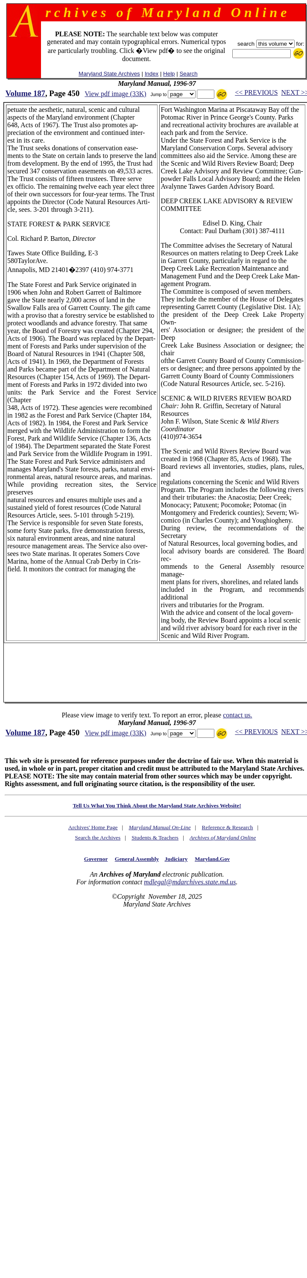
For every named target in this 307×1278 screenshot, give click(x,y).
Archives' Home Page (93, 827)
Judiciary (175, 859)
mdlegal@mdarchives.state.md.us (190, 882)
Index (152, 73)
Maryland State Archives (109, 73)
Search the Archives (98, 837)
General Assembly (137, 859)
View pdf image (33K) (115, 93)
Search (188, 73)
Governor (96, 859)
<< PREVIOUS (256, 92)
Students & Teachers (155, 837)
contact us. (237, 715)
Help (169, 73)
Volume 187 (25, 93)
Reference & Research (227, 827)
